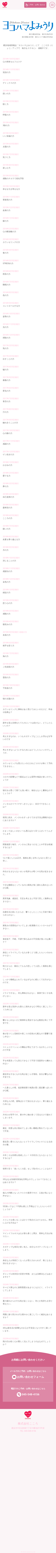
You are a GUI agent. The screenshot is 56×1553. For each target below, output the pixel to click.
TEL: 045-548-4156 (28, 1431)
